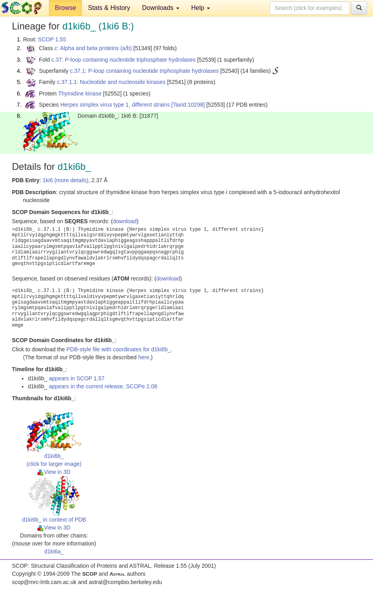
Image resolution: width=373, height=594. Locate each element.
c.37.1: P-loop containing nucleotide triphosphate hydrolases (144, 71)
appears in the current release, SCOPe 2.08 (103, 386)
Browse (65, 7)
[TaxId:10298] (188, 104)
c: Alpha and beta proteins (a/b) (93, 48)
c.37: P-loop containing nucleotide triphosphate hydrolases (123, 59)
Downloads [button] (160, 7)
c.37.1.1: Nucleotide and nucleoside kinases (111, 82)
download (125, 221)
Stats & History (109, 7)
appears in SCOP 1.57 (77, 378)
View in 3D (53, 472)
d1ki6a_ (54, 551)
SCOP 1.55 (52, 39)
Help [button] (200, 7)
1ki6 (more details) (65, 180)
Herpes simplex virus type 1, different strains (115, 104)
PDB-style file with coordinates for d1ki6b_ (118, 349)
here (143, 357)
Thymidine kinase (79, 93)
